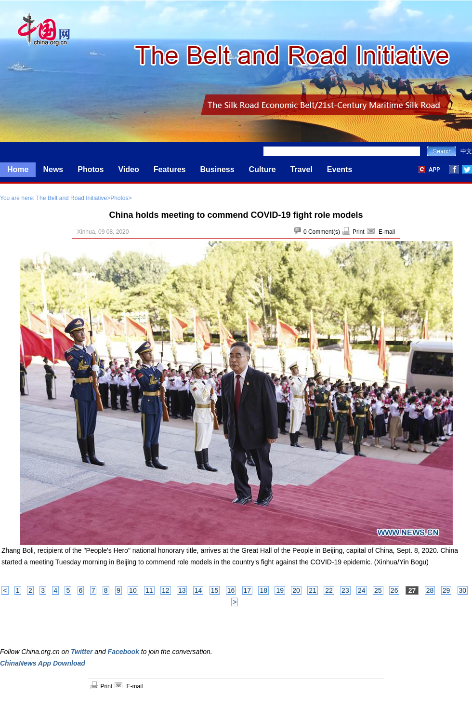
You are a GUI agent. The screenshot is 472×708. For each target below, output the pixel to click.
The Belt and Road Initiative (71, 198)
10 (133, 590)
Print (359, 231)
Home (17, 169)
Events (339, 169)
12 (166, 590)
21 (312, 590)
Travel (301, 169)
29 (446, 590)
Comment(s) (324, 231)
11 (149, 590)
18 (263, 590)
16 (231, 590)
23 (345, 590)
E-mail (387, 231)
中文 (466, 151)
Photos (91, 169)
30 (463, 590)
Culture (262, 169)
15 (215, 590)
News (53, 169)
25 (378, 590)
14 (198, 590)
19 (280, 590)
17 (247, 590)
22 (329, 590)
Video (128, 169)
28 (430, 590)
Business (217, 169)
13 (182, 590)
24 (362, 590)
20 (296, 590)
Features (170, 169)
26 (394, 590)
